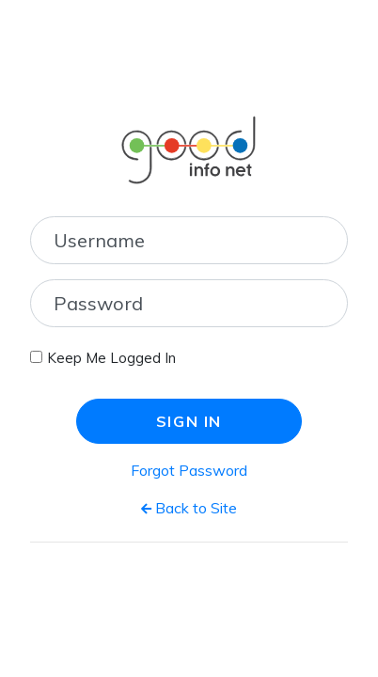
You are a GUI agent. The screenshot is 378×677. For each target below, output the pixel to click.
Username (99, 240)
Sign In (189, 421)
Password (98, 303)
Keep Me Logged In (111, 358)
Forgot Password (189, 470)
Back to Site (189, 507)
